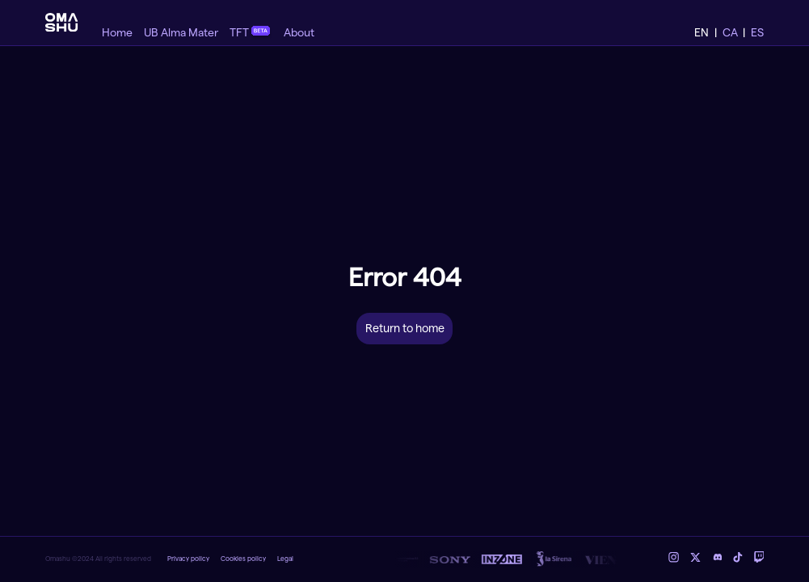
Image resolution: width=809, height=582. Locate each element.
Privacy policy (188, 559)
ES (757, 33)
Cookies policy (243, 559)
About (299, 33)
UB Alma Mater (181, 33)
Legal (285, 559)
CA (730, 33)
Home (117, 33)
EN (701, 33)
